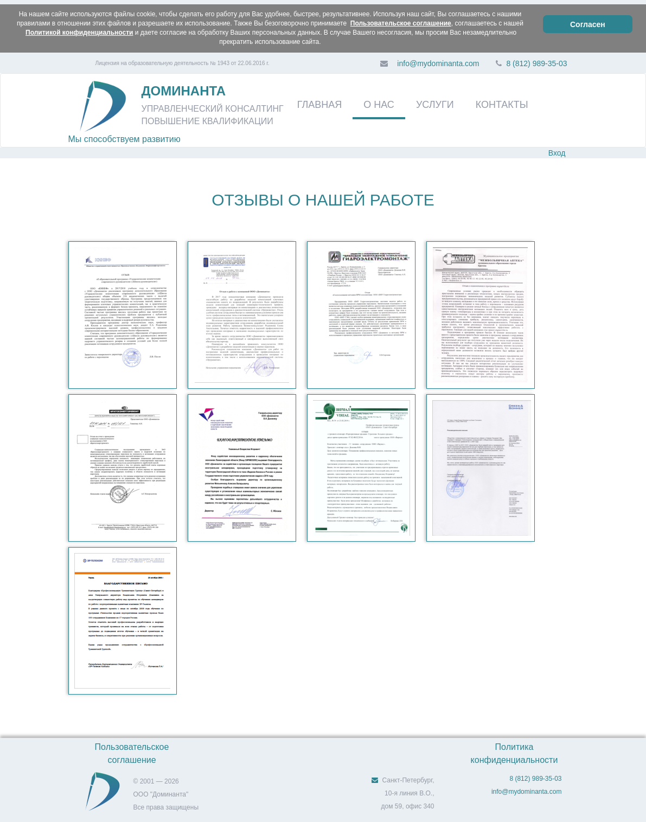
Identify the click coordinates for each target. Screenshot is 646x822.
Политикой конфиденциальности (79, 32)
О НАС (378, 104)
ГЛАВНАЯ (319, 104)
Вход (557, 153)
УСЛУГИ (435, 104)
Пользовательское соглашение (400, 23)
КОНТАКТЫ (502, 104)
